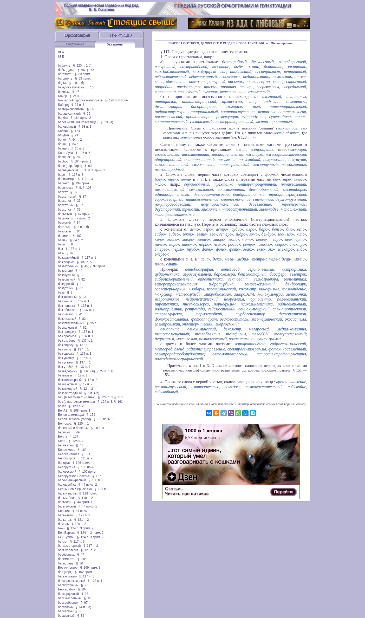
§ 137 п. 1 (73, 249)
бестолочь (65, 607)
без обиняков (67, 310)
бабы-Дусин (66, 70)
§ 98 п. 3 (97, 428)
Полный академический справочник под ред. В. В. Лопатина (101, 7)
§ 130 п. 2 (95, 480)
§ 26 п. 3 (76, 96)
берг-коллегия (68, 550)
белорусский (67, 471)
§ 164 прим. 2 (81, 118)
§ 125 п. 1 (81, 423)
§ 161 (118, 397)
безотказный (67, 319)
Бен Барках (66, 533)
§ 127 (96, 476)
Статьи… (175, 488)
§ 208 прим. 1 (80, 410)
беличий (64, 432)
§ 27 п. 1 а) (105, 371)
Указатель (115, 44)
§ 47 (75, 92)
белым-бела (67, 498)
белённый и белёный (73, 428)
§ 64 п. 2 (75, 139)
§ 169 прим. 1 (104, 419)
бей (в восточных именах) (76, 397)
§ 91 (84, 585)
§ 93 (82, 297)
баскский (64, 222)
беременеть (66, 559)
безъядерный (67, 371)
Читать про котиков (187, 493)
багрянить (65, 78)
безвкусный (66, 275)
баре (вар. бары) (70, 166)
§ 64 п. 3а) (83, 607)
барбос (63, 161)
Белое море (66, 450)
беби (61, 244)
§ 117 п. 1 (88, 257)
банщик (63, 148)
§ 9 (70, 244)
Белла (62, 436)
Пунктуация (121, 35)
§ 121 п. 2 (81, 520)
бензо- (62, 541)
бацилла (64, 236)
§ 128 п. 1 (95, 581)
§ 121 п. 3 (82, 515)
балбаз (63, 118)
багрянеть (65, 74)
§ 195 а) (107, 122)
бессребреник (68, 602)
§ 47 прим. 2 (84, 214)
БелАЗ (62, 410)
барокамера (66, 179)
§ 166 (90, 70)
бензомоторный (69, 546)
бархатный (66, 205)
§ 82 (70, 253)
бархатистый (67, 196)
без (60, 249)
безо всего (65, 314)
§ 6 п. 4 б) (91, 393)
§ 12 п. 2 (81, 375)
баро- (62, 175)
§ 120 (242, 137)
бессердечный (68, 594)
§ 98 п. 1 (85, 126)
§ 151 (297, 370)
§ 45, (85, 266)
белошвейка (67, 484)
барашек (64, 157)
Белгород (64, 423)
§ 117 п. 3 (76, 175)
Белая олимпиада (71, 415)
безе (61, 292)
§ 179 (91, 415)
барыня (63, 218)
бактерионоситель (71, 109)
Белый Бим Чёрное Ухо (75, 489)
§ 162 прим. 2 (85, 572)
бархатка (64, 201)
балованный (67, 126)
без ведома (66, 262)
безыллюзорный (70, 380)
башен (62, 240)
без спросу (66, 345)
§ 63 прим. (83, 74)
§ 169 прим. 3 (90, 567)
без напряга (66, 306)
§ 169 (82, 450)
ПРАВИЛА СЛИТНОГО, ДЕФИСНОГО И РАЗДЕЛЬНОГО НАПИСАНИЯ (216, 43)
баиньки (64, 92)
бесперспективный (71, 581)
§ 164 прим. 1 (81, 161)
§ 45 (87, 598)
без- (61, 253)
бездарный (66, 284)
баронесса (65, 188)
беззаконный (67, 297)
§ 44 (78, 270)
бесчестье (65, 611)
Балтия (63, 131)
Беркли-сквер (67, 567)
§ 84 (76, 222)
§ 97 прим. (98, 266)
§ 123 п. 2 (101, 489)
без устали (66, 362)
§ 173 (75, 131)
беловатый (66, 445)
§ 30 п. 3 (77, 148)
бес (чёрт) (65, 572)
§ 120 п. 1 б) (82, 65)
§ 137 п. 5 (84, 262)
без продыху (67, 332)
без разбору (66, 340)
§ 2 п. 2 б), (88, 371)
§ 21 (75, 135)
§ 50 (76, 157)
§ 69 (88, 166)
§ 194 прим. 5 (82, 183)
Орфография (77, 35)
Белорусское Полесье (74, 476)
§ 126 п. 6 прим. (117, 100)
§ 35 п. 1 (93, 323)
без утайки (65, 367)
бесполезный (67, 327)
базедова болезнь (71, 87)
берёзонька (66, 554)
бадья (62, 83)
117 (167, 51)
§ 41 (79, 314)
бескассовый (67, 576)
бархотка (64, 209)
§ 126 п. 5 (83, 153)
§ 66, (82, 70)
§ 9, (79, 188)
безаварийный (68, 257)
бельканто (65, 515)
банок (62, 144)
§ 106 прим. (81, 463)
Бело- (62, 441)
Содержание (75, 44)
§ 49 (76, 432)
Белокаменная (68, 454)
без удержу (66, 353)
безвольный (66, 279)
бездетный (65, 288)
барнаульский (68, 170)
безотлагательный (71, 323)
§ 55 (86, 113)
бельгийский (67, 506)
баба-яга (64, 65)
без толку (64, 349)
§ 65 (90, 109)
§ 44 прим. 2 (87, 484)
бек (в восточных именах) (76, 402)
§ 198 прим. (88, 493)
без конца (65, 301)
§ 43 (79, 445)
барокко (63, 183)
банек (62, 139)
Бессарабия (66, 589)
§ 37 (73, 192)
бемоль (63, 524)
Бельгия (64, 511)
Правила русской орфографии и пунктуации (232, 5)
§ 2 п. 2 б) (76, 83)
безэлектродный (70, 393)
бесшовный (66, 615)
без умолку (66, 358)
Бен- (61, 528)
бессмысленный (70, 598)
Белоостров (66, 458)
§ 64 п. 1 (75, 144)
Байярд (63, 105)
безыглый (65, 375)
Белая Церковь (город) (74, 419)
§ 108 (87, 188)
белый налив (67, 493)
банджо (63, 135)
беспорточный (68, 585)
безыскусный (67, 384)
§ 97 (84, 602)
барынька (65, 214)
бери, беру (65, 563)
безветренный (68, 266)
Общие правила (282, 43)
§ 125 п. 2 (76, 441)
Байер (62, 96)
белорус (64, 463)
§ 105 (82, 559)
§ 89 (80, 615)
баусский (64, 231)
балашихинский (69, 113)
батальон (64, 227)
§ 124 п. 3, (106, 397)
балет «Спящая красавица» (78, 122)
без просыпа (67, 336)
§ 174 (86, 454)
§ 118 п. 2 (85, 498)
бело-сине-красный (72, 480)
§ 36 (79, 563)
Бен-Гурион (66, 537)
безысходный (67, 389)
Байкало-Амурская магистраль (80, 100)
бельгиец (64, 502)
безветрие (65, 270)
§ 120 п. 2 (76, 406)
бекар (62, 406)
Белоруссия (66, 467)
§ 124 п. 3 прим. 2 (80, 528)
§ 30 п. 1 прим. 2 (93, 170)
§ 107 (77, 236)
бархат (63, 192)
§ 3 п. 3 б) (81, 227)
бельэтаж (64, 520)
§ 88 (78, 611)
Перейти (283, 491)
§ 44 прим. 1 (83, 502)
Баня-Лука (65, 153)
